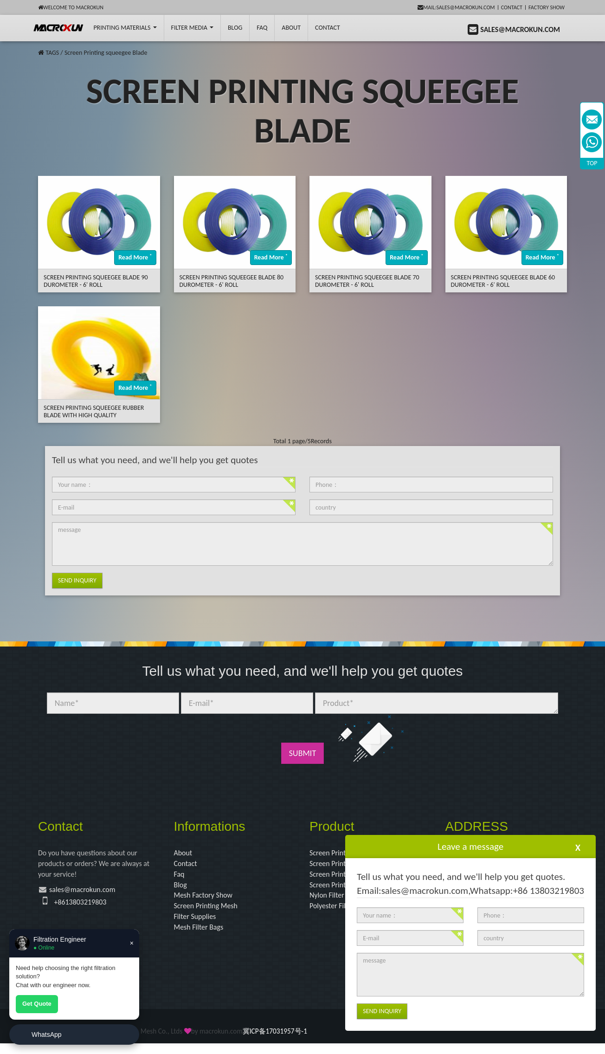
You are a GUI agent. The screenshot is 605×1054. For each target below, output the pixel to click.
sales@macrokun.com (88, 894)
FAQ (262, 28)
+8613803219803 (84, 907)
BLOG (235, 28)
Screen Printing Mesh (210, 913)
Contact (511, 7)
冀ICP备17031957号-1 (275, 1042)
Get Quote (36, 1003)
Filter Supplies (198, 925)
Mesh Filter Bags (202, 937)
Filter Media (192, 28)
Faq (180, 878)
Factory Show (546, 7)
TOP (592, 163)
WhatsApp (47, 1034)
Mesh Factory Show (207, 901)
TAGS (52, 53)
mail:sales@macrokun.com (456, 7)
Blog (181, 889)
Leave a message (470, 847)
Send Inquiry (77, 580)
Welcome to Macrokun (70, 7)
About (291, 28)
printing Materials (124, 28)
